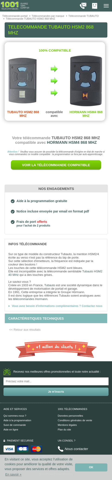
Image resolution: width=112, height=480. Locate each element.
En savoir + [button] (13, 474)
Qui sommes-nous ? (14, 415)
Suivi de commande (14, 425)
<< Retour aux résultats (24, 329)
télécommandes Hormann (30, 299)
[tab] (56, 244)
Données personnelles (70, 415)
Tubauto (49, 285)
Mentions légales (67, 425)
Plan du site (64, 429)
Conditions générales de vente (75, 420)
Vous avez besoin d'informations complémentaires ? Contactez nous (57, 306)
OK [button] (91, 467)
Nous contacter (76, 449)
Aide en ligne (10, 429)
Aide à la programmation (17, 420)
